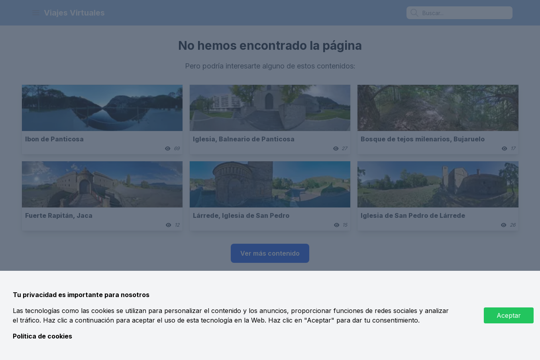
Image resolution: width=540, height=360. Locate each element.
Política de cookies (42, 336)
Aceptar (509, 315)
